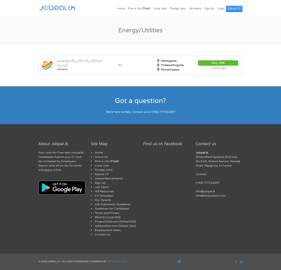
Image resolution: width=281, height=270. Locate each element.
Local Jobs (160, 8)
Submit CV (234, 8)
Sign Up (209, 8)
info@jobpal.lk (205, 191)
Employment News (108, 230)
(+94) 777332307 (208, 183)
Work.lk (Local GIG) (108, 217)
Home (121, 8)
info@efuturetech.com (211, 196)
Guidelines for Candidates (112, 208)
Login (220, 8)
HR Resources (104, 191)
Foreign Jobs (177, 8)
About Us (101, 157)
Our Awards (103, 200)
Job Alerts (195, 8)
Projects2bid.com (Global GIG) (115, 221)
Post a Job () (139, 8)
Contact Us (102, 234)
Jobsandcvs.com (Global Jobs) (115, 226)
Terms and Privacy (107, 213)
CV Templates (104, 196)
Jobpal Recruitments (109, 178)
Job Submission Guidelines (113, 204)
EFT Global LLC (116, 261)
